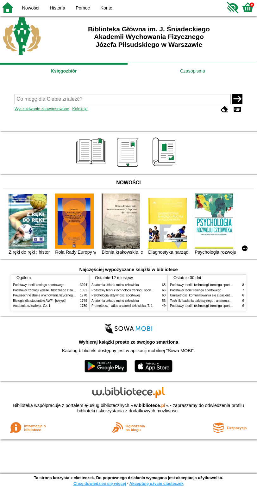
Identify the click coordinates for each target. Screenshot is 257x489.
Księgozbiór (64, 70)
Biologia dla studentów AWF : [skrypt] (39, 300)
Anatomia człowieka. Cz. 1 (31, 306)
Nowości (30, 7)
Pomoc (83, 7)
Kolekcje (79, 108)
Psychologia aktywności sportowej (115, 295)
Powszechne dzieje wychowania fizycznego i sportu (49, 295)
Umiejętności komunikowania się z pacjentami (202, 295)
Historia (57, 7)
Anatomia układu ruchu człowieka (115, 285)
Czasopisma (192, 70)
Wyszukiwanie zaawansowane (42, 108)
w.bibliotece (149, 405)
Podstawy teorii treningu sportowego (38, 285)
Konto (106, 7)
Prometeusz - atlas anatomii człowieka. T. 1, (122, 306)
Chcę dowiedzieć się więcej (99, 483)
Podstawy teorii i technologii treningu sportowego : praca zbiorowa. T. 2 (141, 290)
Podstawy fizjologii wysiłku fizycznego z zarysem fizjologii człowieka (61, 290)
